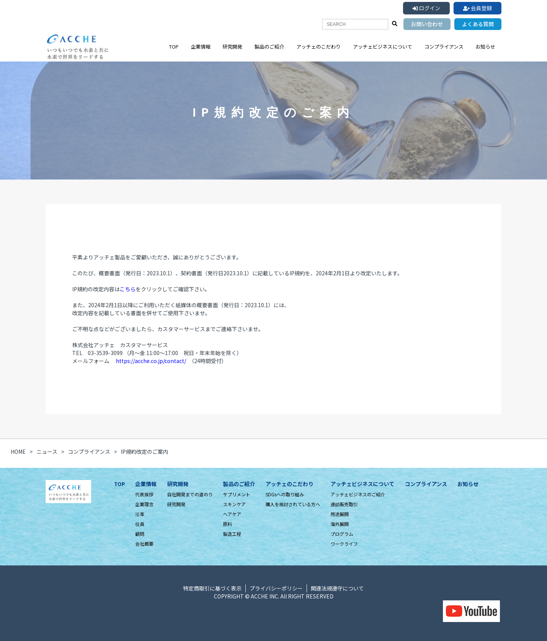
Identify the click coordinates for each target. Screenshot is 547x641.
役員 (139, 524)
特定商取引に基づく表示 (212, 588)
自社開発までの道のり (190, 494)
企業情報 (200, 46)
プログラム (341, 533)
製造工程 (232, 533)
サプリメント (236, 494)
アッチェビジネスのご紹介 (357, 494)
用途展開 (339, 514)
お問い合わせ (427, 24)
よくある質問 (478, 24)
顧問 (139, 533)
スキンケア (234, 504)
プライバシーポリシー (276, 588)
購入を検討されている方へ (293, 504)
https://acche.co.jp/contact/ (151, 361)
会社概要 (144, 543)
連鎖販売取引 (344, 504)
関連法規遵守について (337, 588)
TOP (174, 46)
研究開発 (232, 46)
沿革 (139, 514)
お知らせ (485, 46)
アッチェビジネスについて (382, 46)
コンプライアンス (443, 46)
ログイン (426, 8)
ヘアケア (232, 514)
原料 (227, 524)
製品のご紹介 (269, 46)
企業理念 (144, 504)
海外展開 (339, 524)
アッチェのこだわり (318, 46)
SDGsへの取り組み (285, 494)
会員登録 (477, 8)
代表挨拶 (144, 494)
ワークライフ (344, 543)
